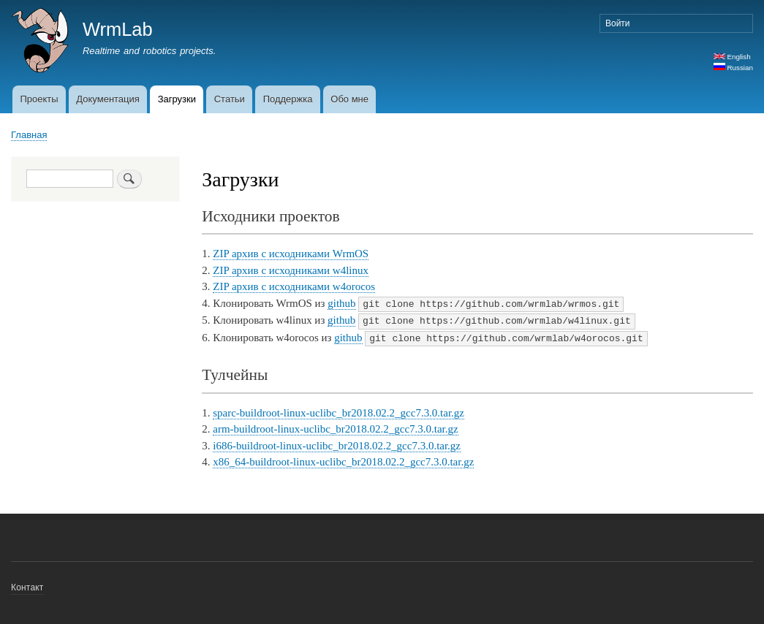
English (732, 57)
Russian (733, 68)
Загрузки (177, 99)
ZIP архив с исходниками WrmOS (290, 253)
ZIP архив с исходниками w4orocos (294, 286)
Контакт (27, 585)
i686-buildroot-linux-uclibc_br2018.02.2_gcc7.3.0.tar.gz (337, 443)
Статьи (229, 99)
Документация (108, 99)
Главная (29, 134)
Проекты (39, 99)
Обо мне (349, 99)
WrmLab (118, 29)
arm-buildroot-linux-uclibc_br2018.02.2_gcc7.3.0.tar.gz (335, 427)
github (341, 303)
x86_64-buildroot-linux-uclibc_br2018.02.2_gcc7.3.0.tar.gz (343, 459)
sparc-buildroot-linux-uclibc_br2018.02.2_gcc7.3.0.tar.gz (338, 410)
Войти (617, 23)
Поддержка (288, 99)
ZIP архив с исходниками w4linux (290, 270)
